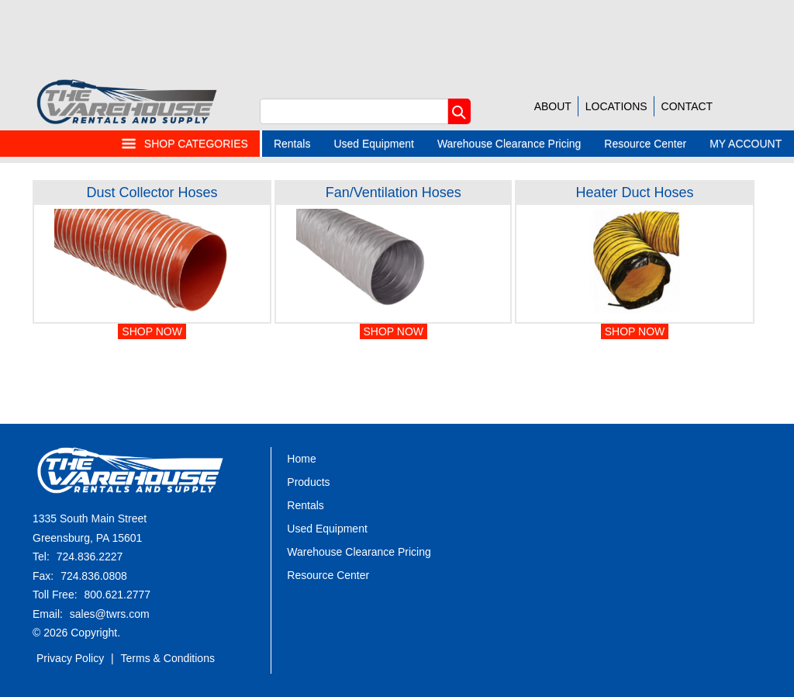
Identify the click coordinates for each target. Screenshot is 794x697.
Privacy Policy (70, 658)
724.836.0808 (93, 576)
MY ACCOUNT (745, 143)
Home (301, 459)
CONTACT (687, 106)
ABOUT (552, 106)
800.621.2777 (117, 594)
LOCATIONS (616, 106)
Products (308, 482)
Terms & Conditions (168, 658)
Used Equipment (373, 143)
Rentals (292, 143)
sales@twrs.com (110, 614)
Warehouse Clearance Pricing (509, 143)
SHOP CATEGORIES (184, 143)
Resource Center (645, 143)
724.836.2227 (90, 556)
